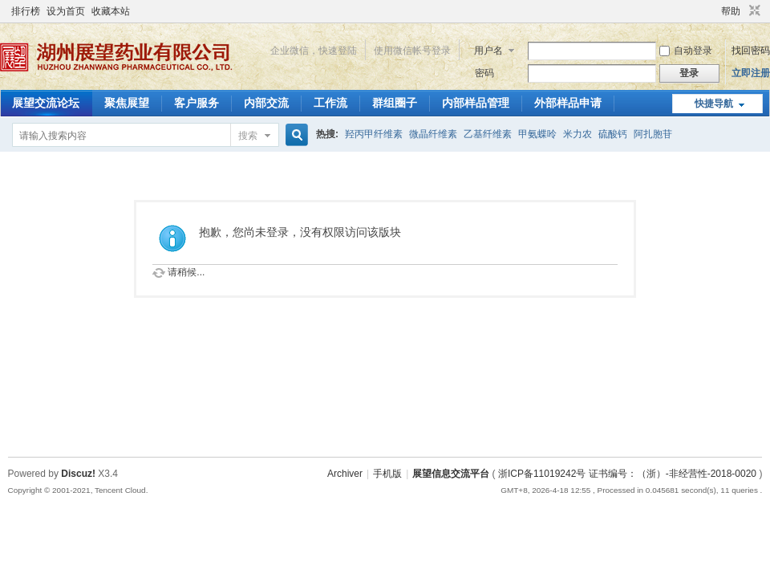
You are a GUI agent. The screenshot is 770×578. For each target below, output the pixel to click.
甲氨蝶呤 (537, 134)
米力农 (577, 134)
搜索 (247, 135)
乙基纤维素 (488, 134)
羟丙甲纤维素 (374, 134)
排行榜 (25, 11)
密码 (484, 73)
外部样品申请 (568, 102)
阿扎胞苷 (653, 134)
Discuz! (78, 473)
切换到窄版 (753, 11)
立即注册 (751, 73)
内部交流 (266, 102)
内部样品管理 (475, 102)
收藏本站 (110, 11)
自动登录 (685, 50)
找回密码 (751, 50)
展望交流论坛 (45, 102)
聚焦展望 (126, 102)
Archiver (345, 473)
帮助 (730, 11)
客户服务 (196, 102)
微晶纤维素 (433, 134)
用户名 (488, 50)
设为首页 (66, 11)
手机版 (387, 473)
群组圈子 (394, 102)
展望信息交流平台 (450, 473)
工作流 (330, 102)
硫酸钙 (612, 134)
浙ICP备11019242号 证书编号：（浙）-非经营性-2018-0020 (627, 473)
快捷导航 (714, 103)
